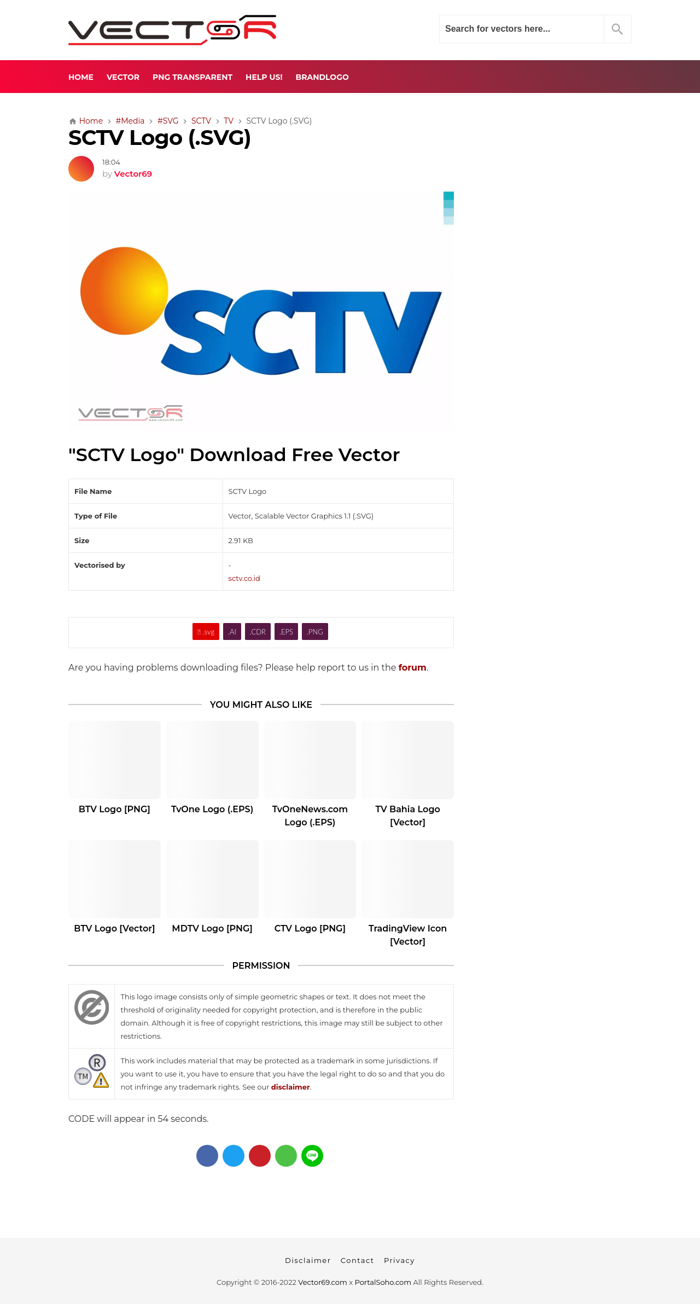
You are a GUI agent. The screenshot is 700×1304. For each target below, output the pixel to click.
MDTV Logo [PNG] (212, 928)
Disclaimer (308, 1260)
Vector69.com (322, 1282)
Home (81, 77)
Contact (358, 1260)
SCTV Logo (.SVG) (159, 137)
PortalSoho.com (383, 1282)
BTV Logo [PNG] (114, 809)
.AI (232, 631)
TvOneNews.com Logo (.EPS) (310, 816)
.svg (205, 631)
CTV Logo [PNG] (310, 928)
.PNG (315, 631)
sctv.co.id (244, 578)
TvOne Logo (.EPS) (212, 809)
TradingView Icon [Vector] (408, 935)
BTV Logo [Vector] (114, 928)
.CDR (258, 631)
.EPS (286, 631)
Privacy (399, 1260)
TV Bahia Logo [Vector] (407, 816)
